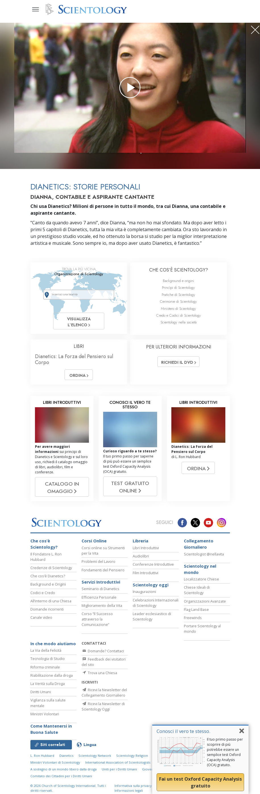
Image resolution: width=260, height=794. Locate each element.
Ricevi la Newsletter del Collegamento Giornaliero (104, 700)
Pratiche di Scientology (178, 294)
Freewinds (193, 623)
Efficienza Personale (99, 602)
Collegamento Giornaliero (198, 550)
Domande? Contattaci (103, 656)
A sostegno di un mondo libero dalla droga (63, 775)
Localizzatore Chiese (201, 585)
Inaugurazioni (144, 597)
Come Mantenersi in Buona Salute (51, 735)
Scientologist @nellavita (204, 559)
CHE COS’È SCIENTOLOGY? (178, 270)
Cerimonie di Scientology (178, 301)
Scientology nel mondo (200, 575)
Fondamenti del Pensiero (103, 575)
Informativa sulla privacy (133, 791)
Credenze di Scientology (51, 573)
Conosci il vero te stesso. (183, 731)
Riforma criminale (45, 672)
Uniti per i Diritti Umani (119, 775)
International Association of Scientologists (117, 768)
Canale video (41, 623)
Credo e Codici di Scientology (178, 315)
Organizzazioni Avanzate (205, 606)
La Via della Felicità (45, 656)
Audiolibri (141, 562)
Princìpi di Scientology (178, 287)
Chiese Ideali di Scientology (197, 596)
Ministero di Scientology (178, 308)
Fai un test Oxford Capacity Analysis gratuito (200, 782)
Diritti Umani (40, 697)
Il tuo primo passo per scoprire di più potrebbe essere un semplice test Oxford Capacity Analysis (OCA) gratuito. (225, 752)
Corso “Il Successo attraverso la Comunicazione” (97, 625)
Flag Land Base (196, 615)
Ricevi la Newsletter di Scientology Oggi (103, 714)
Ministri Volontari (44, 719)
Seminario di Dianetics (100, 594)
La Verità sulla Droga (47, 689)
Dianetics (66, 761)
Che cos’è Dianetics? (47, 581)
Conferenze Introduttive (153, 570)
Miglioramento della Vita (102, 611)
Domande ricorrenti (47, 615)
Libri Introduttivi (146, 553)
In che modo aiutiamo (53, 649)
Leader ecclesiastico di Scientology (152, 622)
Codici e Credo (42, 598)
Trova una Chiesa (99, 678)
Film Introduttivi (145, 578)
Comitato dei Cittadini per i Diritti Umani (61, 782)
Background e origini (178, 280)
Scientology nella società (179, 322)
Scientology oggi (151, 590)
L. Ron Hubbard (42, 761)
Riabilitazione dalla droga (51, 681)
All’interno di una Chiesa (50, 606)
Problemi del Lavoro (98, 567)
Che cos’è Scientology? (44, 550)
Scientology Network (94, 761)
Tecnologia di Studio (47, 664)
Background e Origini (48, 590)
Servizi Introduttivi (101, 587)
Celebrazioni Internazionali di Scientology (155, 608)
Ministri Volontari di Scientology (55, 768)
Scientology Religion (132, 761)
